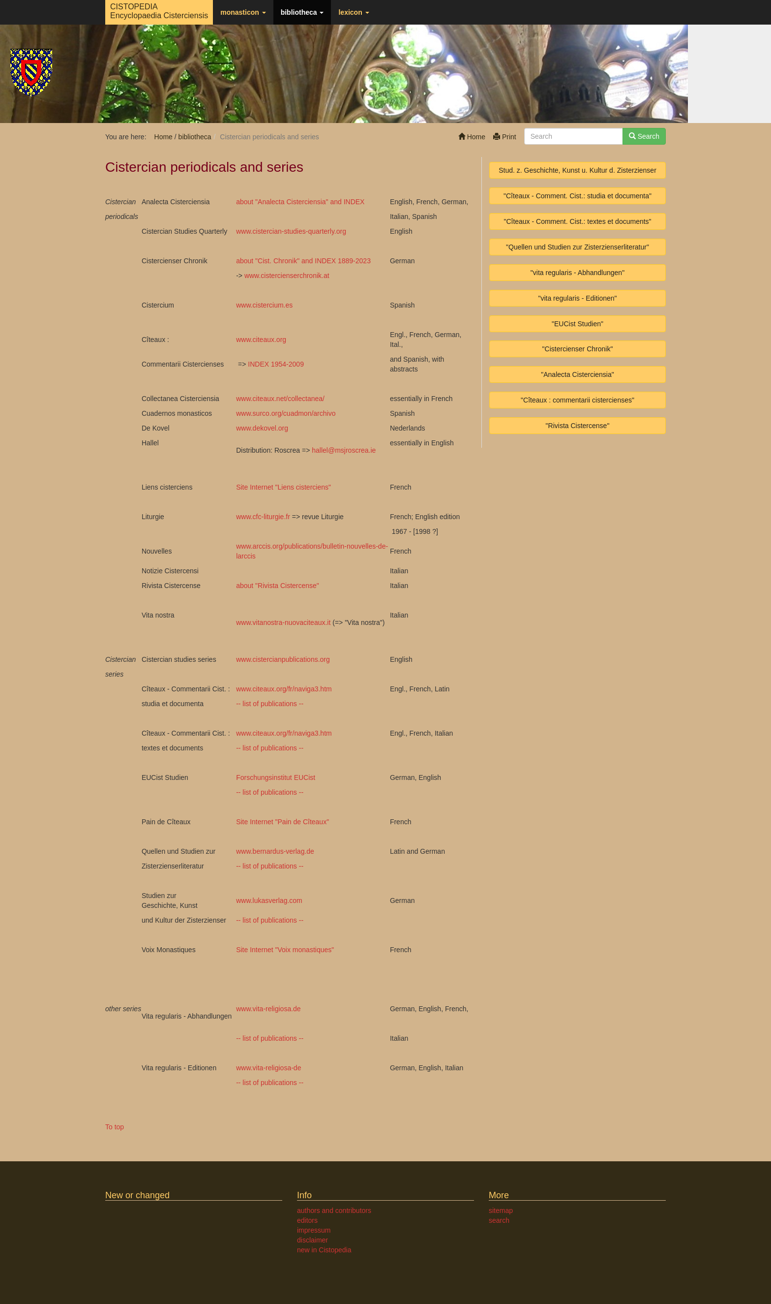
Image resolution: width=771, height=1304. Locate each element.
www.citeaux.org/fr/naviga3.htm (284, 689)
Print (504, 137)
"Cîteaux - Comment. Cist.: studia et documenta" (578, 196)
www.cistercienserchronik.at (286, 275)
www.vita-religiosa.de (268, 1009)
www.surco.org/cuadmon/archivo (285, 413)
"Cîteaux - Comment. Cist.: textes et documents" (577, 221)
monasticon (243, 12)
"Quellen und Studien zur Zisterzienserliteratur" (577, 247)
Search (644, 136)
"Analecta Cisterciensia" (577, 374)
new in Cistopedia (324, 1250)
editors (307, 1220)
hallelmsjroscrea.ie (344, 450)
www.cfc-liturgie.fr (263, 517)
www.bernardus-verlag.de (275, 851)
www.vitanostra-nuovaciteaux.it (283, 622)
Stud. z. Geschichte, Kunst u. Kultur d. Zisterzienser (577, 170)
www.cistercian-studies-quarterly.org (291, 231)
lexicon (353, 12)
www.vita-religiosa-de (268, 1068)
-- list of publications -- (269, 704)
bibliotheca (302, 12)
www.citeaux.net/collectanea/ (280, 399)
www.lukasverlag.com (269, 900)
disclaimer (312, 1240)
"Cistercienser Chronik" (577, 349)
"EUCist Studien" (577, 324)
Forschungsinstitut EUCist (275, 777)
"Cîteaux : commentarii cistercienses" (577, 400)
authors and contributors (334, 1210)
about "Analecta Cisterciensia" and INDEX (300, 202)
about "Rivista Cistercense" (277, 586)
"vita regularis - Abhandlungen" (577, 273)
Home (471, 137)
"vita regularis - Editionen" (577, 298)
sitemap (501, 1210)
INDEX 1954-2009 (276, 364)
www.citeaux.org (261, 339)
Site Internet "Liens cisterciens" (283, 487)
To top (114, 1127)
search (499, 1220)
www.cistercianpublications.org (283, 659)
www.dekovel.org (262, 428)
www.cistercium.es (264, 305)
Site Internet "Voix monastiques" (285, 950)
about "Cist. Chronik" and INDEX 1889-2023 (303, 261)
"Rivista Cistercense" (578, 426)
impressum (313, 1230)
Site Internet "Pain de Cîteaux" (282, 822)
